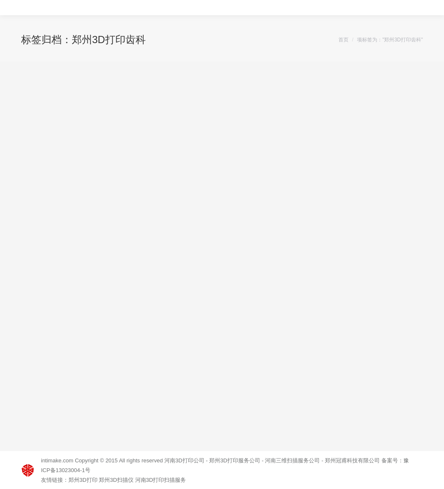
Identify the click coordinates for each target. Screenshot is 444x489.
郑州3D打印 (83, 480)
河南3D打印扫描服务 (160, 480)
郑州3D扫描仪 (116, 480)
